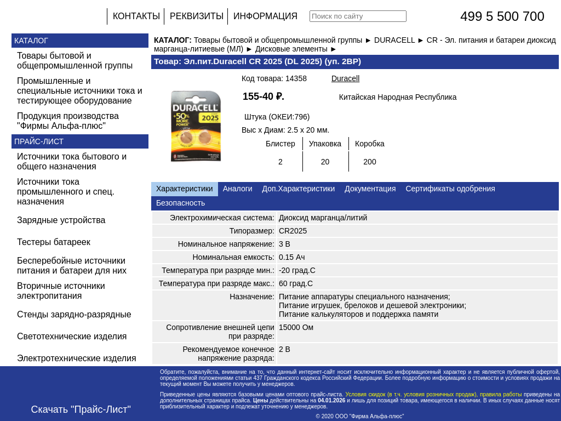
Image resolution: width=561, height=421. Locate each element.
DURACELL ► (400, 40)
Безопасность (180, 202)
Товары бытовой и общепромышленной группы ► (284, 40)
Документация (370, 188)
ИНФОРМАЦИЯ (265, 16)
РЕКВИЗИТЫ (197, 16)
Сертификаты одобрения (450, 188)
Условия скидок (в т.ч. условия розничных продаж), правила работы (434, 394)
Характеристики (184, 188)
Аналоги (238, 188)
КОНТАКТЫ (136, 16)
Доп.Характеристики (298, 188)
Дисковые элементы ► (296, 48)
